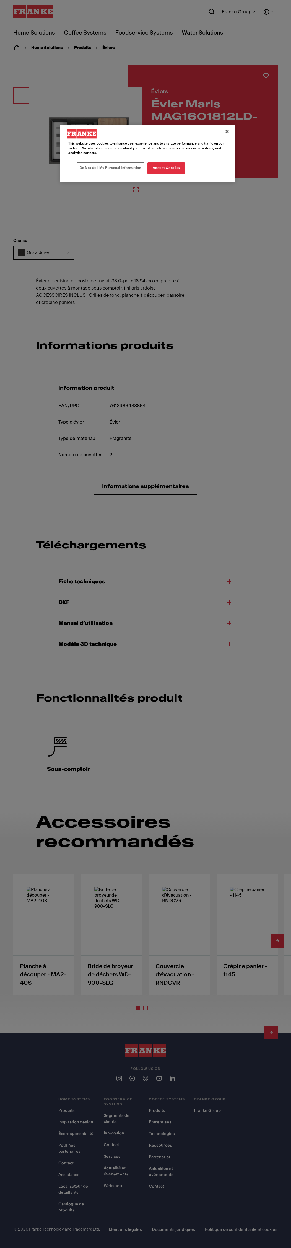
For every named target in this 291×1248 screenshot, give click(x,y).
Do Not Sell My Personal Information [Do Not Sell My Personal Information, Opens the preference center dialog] (110, 167)
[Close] (227, 131)
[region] (147, 153)
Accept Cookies (166, 167)
